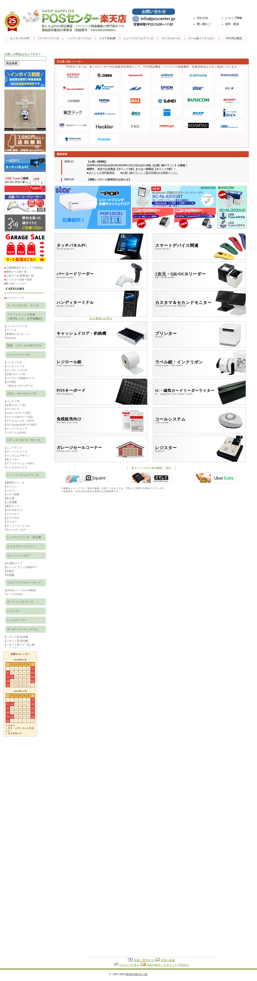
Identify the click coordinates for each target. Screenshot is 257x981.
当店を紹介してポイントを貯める (167, 964)
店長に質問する (144, 960)
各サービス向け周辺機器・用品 (151, 468)
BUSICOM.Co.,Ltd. (137, 974)
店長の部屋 (168, 960)
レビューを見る (129, 964)
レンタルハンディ (101, 318)
